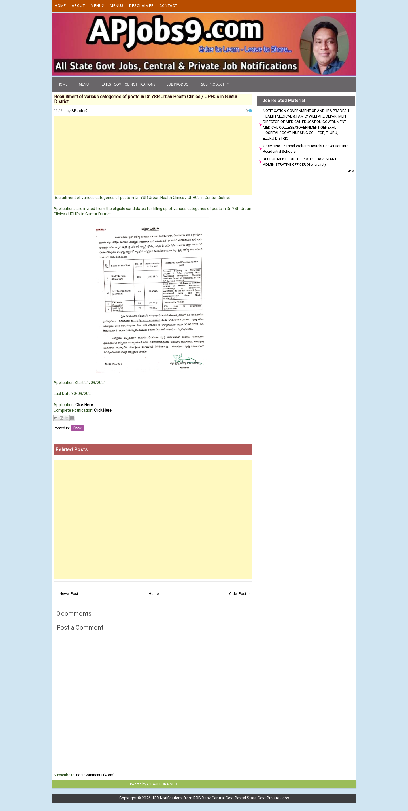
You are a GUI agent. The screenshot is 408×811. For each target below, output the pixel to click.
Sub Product (178, 84)
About (78, 5)
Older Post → (240, 593)
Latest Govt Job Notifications (128, 84)
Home (60, 5)
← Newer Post (66, 593)
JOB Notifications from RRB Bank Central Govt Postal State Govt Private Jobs (220, 797)
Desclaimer (141, 5)
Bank (77, 428)
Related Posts (72, 449)
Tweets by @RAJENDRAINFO (152, 784)
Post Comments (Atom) (95, 775)
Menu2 (97, 5)
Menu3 (117, 5)
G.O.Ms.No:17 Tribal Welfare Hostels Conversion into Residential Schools (305, 149)
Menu (84, 84)
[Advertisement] (153, 155)
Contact (168, 5)
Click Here (84, 404)
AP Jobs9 (79, 111)
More (350, 171)
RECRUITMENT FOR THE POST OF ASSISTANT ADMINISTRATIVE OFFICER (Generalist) (300, 162)
